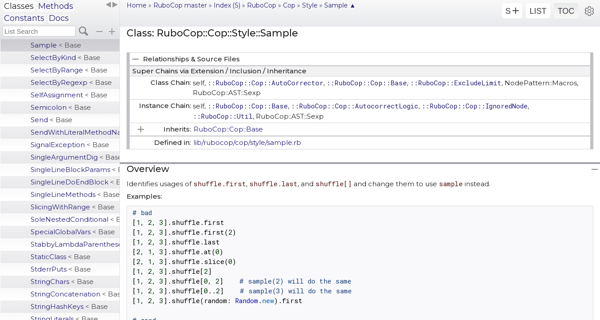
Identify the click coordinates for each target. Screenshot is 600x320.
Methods (55, 6)
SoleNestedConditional (75, 219)
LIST (537, 11)
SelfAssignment (69, 95)
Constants (24, 18)
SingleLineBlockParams (75, 169)
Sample (56, 45)
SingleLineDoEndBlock (75, 182)
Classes (19, 6)
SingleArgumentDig (75, 157)
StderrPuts (61, 269)
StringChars (62, 281)
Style (310, 5)
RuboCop (261, 5)
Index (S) (227, 5)
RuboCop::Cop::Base (228, 129)
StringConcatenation (75, 294)
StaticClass (61, 256)
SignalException (70, 144)
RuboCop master (180, 5)
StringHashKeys (69, 306)
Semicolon (61, 107)
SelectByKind (65, 57)
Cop (289, 5)
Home (137, 5)
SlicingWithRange (73, 207)
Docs (59, 18)
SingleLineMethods (75, 194)
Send (51, 120)
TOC (566, 11)
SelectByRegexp (71, 82)
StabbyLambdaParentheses (75, 244)
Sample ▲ (340, 5)
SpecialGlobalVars (73, 232)
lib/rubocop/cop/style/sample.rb (247, 142)
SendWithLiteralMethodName (75, 132)
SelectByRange (69, 70)
